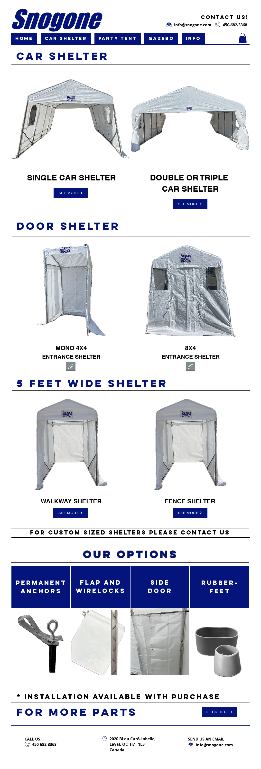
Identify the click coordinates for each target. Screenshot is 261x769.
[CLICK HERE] (219, 712)
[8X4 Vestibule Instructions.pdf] (190, 367)
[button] (66, 38)
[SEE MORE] (71, 193)
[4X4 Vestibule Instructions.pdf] (71, 367)
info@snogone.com (192, 25)
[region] (70, 120)
